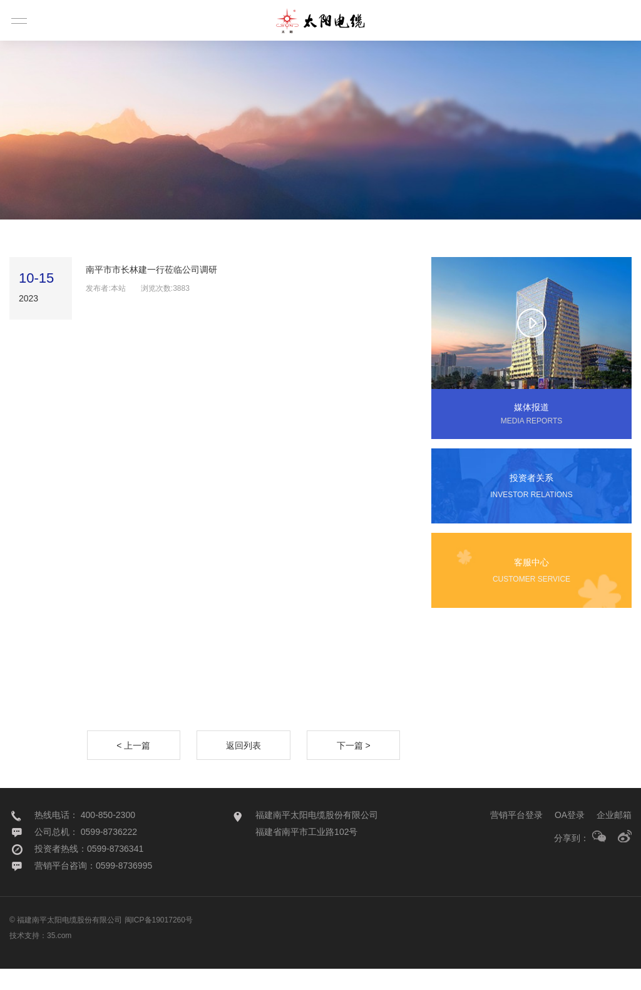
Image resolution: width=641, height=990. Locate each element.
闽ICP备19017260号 (159, 941)
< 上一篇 (133, 767)
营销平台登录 (516, 836)
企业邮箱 (614, 836)
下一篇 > (354, 767)
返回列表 (243, 767)
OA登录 (570, 836)
